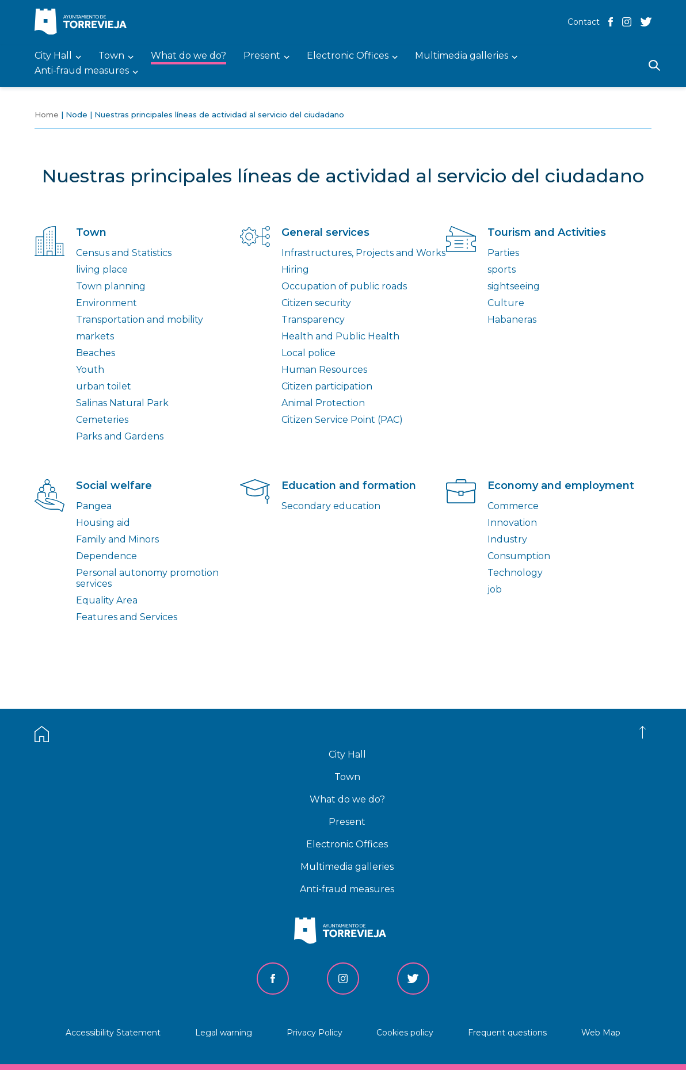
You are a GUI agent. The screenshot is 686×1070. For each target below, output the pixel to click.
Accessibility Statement (113, 1032)
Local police (308, 352)
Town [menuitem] (111, 56)
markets (95, 336)
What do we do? (347, 799)
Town (347, 776)
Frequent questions (507, 1032)
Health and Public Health (340, 336)
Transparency (313, 319)
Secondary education (330, 505)
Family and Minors (117, 539)
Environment (106, 302)
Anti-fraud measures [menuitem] (82, 71)
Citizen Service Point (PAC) (342, 419)
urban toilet (103, 386)
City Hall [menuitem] (53, 56)
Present (347, 821)
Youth (90, 369)
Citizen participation (326, 386)
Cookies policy (404, 1032)
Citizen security (316, 302)
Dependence (106, 556)
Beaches (95, 352)
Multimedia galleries (347, 866)
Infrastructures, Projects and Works (363, 252)
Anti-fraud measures (347, 889)
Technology (515, 572)
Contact (583, 22)
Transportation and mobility (139, 319)
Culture (505, 302)
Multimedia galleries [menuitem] (461, 56)
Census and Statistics (124, 252)
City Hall (347, 754)
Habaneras (511, 319)
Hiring (295, 269)
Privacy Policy (314, 1032)
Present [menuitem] (261, 56)
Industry (507, 539)
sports (501, 269)
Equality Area (107, 600)
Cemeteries (102, 419)
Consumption (518, 556)
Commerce (513, 505)
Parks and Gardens (119, 436)
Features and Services (126, 617)
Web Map (600, 1032)
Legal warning (223, 1032)
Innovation (512, 522)
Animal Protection (323, 403)
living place (102, 269)
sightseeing (513, 286)
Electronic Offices (347, 844)
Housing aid (103, 522)
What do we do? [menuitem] (188, 56)
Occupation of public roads (344, 286)
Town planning (111, 286)
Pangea (94, 505)
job (494, 589)
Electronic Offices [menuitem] (347, 56)
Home (47, 114)
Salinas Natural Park (122, 403)
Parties (503, 252)
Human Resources (324, 369)
